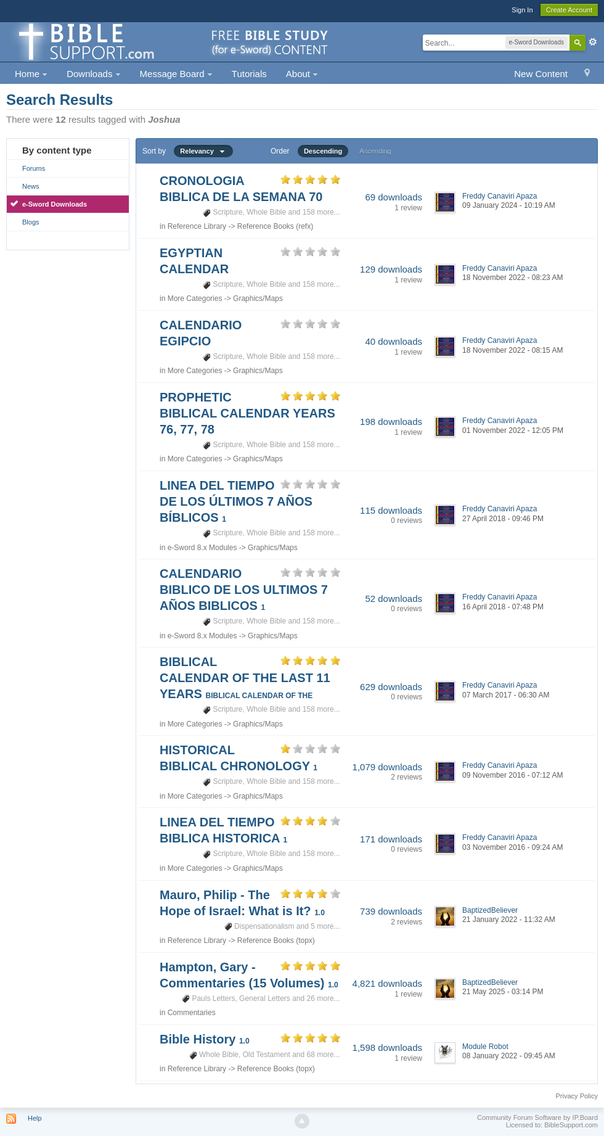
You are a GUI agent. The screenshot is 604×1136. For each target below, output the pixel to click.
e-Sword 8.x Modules (202, 547)
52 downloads (393, 598)
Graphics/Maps (258, 298)
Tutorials (249, 73)
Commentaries (192, 1012)
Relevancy (203, 151)
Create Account (569, 10)
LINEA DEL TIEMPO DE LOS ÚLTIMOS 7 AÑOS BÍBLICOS (236, 501)
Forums (33, 168)
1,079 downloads (387, 767)
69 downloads (393, 197)
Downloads (93, 73)
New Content (541, 73)
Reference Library (197, 226)
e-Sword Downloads (54, 204)
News (30, 186)
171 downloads (391, 839)
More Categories (195, 298)
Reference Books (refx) (275, 226)
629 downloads (391, 686)
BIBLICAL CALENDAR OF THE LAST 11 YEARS (245, 678)
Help (35, 1118)
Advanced (593, 42)
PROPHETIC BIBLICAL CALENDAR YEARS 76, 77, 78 (247, 413)
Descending (323, 151)
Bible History (205, 1039)
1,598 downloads (387, 1047)
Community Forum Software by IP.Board (537, 1117)
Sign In (522, 10)
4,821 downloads (387, 983)
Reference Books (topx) (276, 940)
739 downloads (391, 911)
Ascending (375, 151)
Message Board (176, 73)
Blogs (30, 222)
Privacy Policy (577, 1096)
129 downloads (391, 269)
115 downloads (391, 510)
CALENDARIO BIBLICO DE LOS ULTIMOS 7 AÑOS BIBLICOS (244, 589)
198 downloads (391, 421)
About (302, 73)
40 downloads (393, 341)
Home (31, 73)
